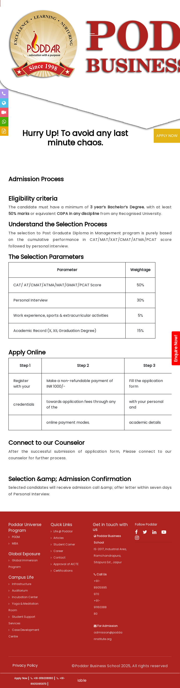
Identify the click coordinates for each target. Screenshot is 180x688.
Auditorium (18, 590)
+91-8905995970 (100, 587)
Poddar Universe (24, 524)
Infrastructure (19, 584)
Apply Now (20, 678)
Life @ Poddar (62, 531)
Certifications (62, 571)
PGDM (14, 537)
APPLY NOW (167, 135)
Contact (58, 557)
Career (57, 551)
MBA (13, 543)
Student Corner (63, 544)
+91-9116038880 (43, 678)
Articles (57, 538)
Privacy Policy (25, 665)
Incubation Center (23, 597)
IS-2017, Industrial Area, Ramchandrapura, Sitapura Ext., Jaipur (110, 549)
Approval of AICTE (65, 564)
